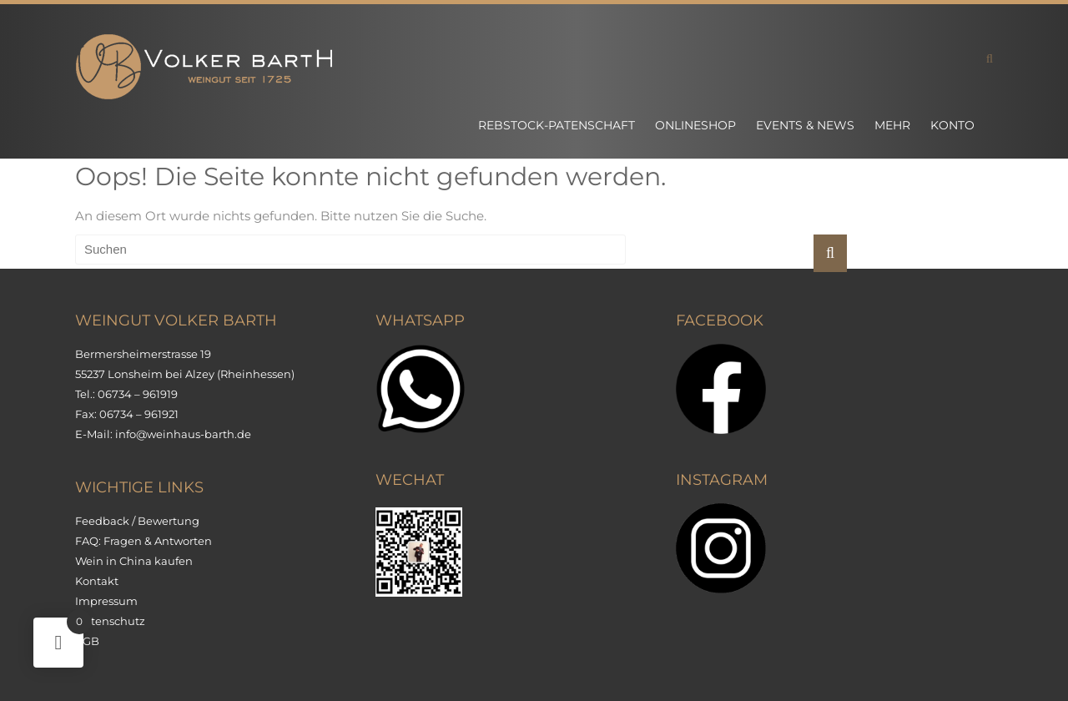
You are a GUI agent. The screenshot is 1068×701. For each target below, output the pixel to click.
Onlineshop (695, 125)
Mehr (892, 125)
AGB (87, 641)
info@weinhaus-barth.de (183, 434)
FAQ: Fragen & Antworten (143, 540)
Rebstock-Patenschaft (556, 125)
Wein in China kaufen (134, 560)
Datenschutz (110, 621)
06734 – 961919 (138, 394)
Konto (952, 125)
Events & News (805, 125)
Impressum (106, 601)
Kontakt (96, 581)
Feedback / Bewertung (137, 520)
